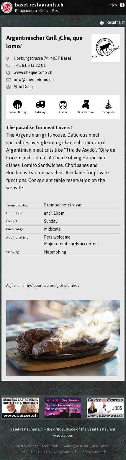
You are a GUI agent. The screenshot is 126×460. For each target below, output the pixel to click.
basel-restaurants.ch (39, 5)
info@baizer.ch (93, 452)
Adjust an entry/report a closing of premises (42, 285)
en (112, 5)
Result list (112, 22)
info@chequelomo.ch (34, 79)
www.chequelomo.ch (33, 72)
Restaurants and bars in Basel (37, 11)
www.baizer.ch (65, 452)
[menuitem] (122, 6)
